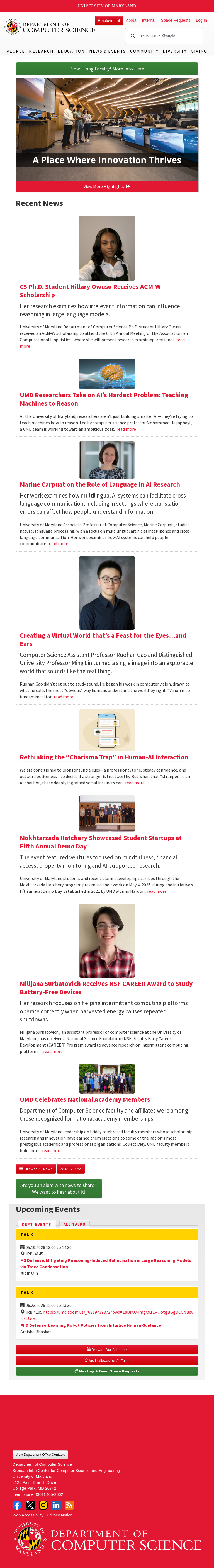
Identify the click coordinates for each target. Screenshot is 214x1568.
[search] (163, 36)
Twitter (30, 1505)
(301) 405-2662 (49, 1494)
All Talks (75, 1224)
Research (41, 51)
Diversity (175, 51)
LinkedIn (56, 1505)
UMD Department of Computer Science (50, 27)
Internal (148, 20)
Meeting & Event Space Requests (107, 1371)
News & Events (107, 51)
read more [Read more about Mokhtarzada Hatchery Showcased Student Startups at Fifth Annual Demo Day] (157, 891)
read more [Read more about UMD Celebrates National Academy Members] (52, 1150)
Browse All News (35, 1168)
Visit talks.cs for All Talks (107, 1360)
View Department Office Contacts (40, 1455)
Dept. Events (39, 1224)
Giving (199, 51)
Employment (109, 20)
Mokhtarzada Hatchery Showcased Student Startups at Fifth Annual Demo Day (101, 841)
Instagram (43, 1505)
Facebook (17, 1505)
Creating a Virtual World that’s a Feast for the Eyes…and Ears (103, 639)
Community (144, 51)
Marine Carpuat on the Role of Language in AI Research (100, 484)
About (131, 20)
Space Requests (175, 20)
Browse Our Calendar (107, 1349)
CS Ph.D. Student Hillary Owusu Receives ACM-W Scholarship (90, 290)
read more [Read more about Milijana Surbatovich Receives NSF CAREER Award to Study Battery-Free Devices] (53, 1051)
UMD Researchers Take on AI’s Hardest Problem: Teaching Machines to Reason (104, 399)
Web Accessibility (28, 1515)
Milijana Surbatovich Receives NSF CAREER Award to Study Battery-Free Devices (106, 987)
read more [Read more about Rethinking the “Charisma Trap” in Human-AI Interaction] (135, 783)
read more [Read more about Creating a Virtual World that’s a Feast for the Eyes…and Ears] (63, 696)
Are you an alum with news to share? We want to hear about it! (58, 1188)
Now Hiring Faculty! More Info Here (107, 68)
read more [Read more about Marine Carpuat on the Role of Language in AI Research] (58, 543)
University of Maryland (107, 6)
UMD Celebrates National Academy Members (85, 1099)
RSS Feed (70, 1168)
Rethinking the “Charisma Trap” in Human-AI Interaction (104, 757)
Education (71, 51)
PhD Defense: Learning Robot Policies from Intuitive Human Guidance (90, 1325)
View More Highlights (107, 186)
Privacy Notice (59, 1515)
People (15, 51)
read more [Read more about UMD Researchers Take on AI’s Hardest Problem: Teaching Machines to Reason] (126, 429)
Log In (201, 20)
